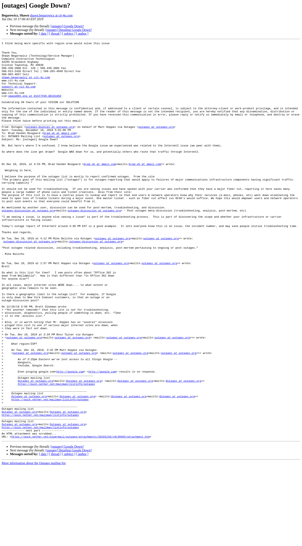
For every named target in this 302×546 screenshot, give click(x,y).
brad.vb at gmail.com (60, 151)
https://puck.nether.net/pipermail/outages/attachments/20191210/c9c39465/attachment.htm (80, 516)
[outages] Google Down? (67, 26)
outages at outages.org (156, 144)
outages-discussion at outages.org (28, 244)
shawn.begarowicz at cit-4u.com (51, 15)
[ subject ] (68, 33)
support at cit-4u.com (18, 96)
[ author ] (82, 33)
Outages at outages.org (35, 449)
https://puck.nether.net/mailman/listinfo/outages (56, 453)
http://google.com (70, 438)
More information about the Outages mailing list (34, 542)
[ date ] (43, 33)
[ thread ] (55, 33)
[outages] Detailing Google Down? (68, 30)
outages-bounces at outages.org (50, 144)
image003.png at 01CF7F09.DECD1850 (34, 107)
